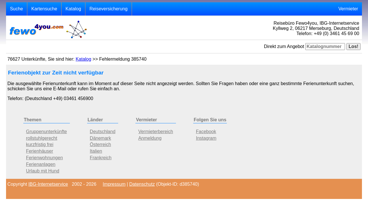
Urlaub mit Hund (42, 170)
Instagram (206, 138)
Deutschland (102, 131)
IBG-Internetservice (48, 184)
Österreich (100, 144)
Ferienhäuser (39, 151)
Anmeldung (150, 138)
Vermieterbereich (155, 131)
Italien (96, 151)
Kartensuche (44, 8)
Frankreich (101, 157)
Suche (16, 8)
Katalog (73, 8)
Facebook (206, 131)
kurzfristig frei (39, 144)
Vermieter (348, 8)
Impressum (114, 184)
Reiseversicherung (108, 8)
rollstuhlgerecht (41, 138)
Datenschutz (142, 184)
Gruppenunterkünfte (46, 131)
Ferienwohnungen (44, 157)
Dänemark (100, 138)
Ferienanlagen (40, 164)
